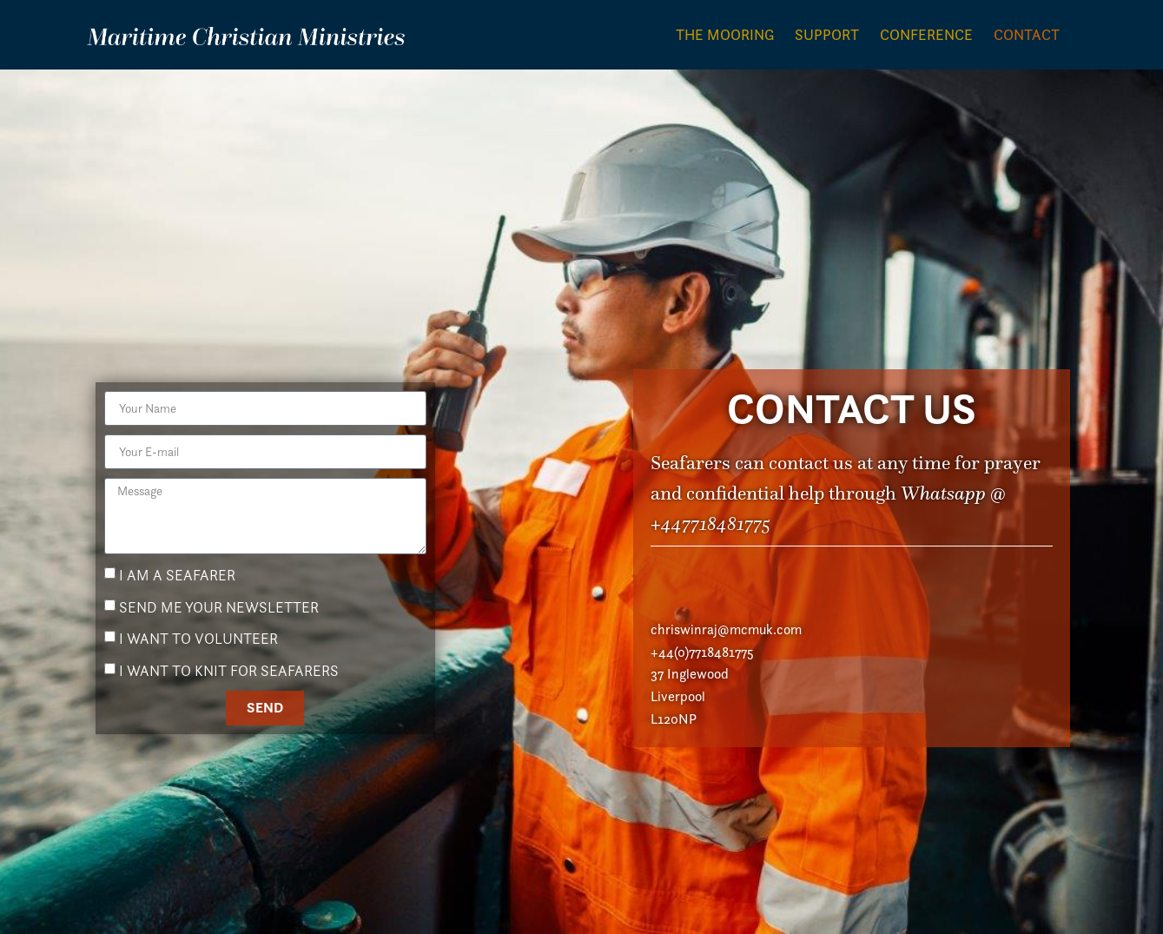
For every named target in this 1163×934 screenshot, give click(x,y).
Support (827, 34)
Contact (1027, 34)
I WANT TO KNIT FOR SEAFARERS (229, 683)
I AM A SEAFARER (177, 588)
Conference (926, 34)
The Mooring (725, 34)
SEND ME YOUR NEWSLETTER (219, 620)
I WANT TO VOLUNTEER (198, 651)
